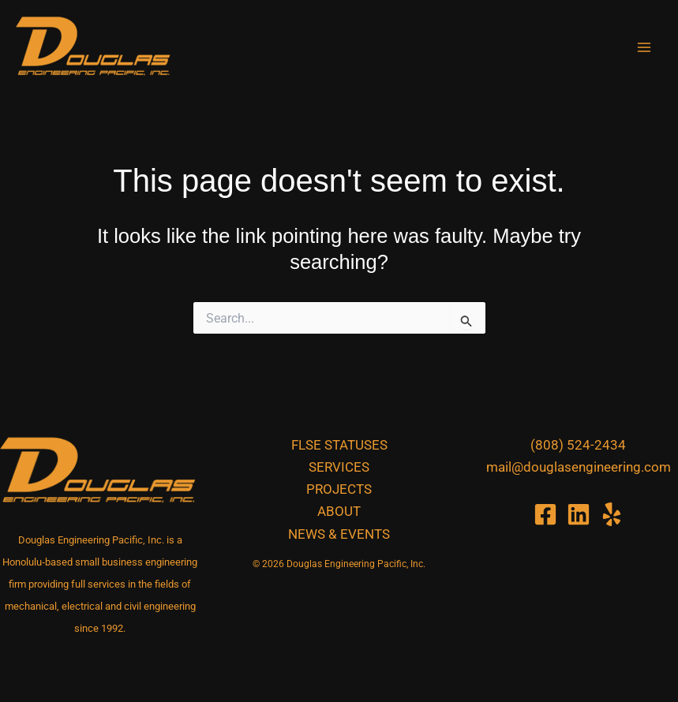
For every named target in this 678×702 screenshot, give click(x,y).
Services (339, 467)
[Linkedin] (578, 514)
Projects (339, 489)
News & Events (339, 534)
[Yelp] (612, 514)
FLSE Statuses (339, 445)
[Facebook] (545, 514)
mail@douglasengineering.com (578, 467)
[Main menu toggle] (645, 47)
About (339, 511)
